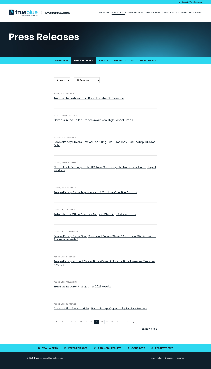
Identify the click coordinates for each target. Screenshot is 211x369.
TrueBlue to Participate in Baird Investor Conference (89, 103)
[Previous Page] (57, 327)
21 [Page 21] (87, 327)
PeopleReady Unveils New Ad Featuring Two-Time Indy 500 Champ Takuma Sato (105, 148)
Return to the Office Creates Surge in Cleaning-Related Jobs (95, 219)
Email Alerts (148, 65)
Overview (104, 12)
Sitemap (180, 363)
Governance (195, 12)
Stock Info (168, 12)
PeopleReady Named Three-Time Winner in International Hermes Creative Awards (104, 267)
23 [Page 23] (97, 327)
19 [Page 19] (77, 327)
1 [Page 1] (63, 327)
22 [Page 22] (92, 327)
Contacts (138, 352)
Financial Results (109, 352)
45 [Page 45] (128, 327)
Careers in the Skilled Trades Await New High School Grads (93, 125)
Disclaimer (169, 363)
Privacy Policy (156, 363)
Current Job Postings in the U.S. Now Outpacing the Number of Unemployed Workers (105, 173)
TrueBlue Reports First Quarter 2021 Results (82, 291)
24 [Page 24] (102, 327)
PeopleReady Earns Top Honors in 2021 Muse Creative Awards (95, 197)
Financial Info (152, 12)
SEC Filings (181, 12)
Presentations (124, 65)
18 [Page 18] (72, 327)
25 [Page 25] (108, 327)
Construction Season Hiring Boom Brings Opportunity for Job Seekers (100, 313)
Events (103, 65)
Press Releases (83, 65)
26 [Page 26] (113, 327)
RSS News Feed (164, 352)
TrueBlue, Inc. (40, 362)
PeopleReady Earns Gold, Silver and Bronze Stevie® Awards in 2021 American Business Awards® (105, 242)
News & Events (118, 12)
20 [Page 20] (82, 327)
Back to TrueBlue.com (192, 2)
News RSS (149, 333)
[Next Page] (133, 327)
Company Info (135, 12)
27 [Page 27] (118, 327)
